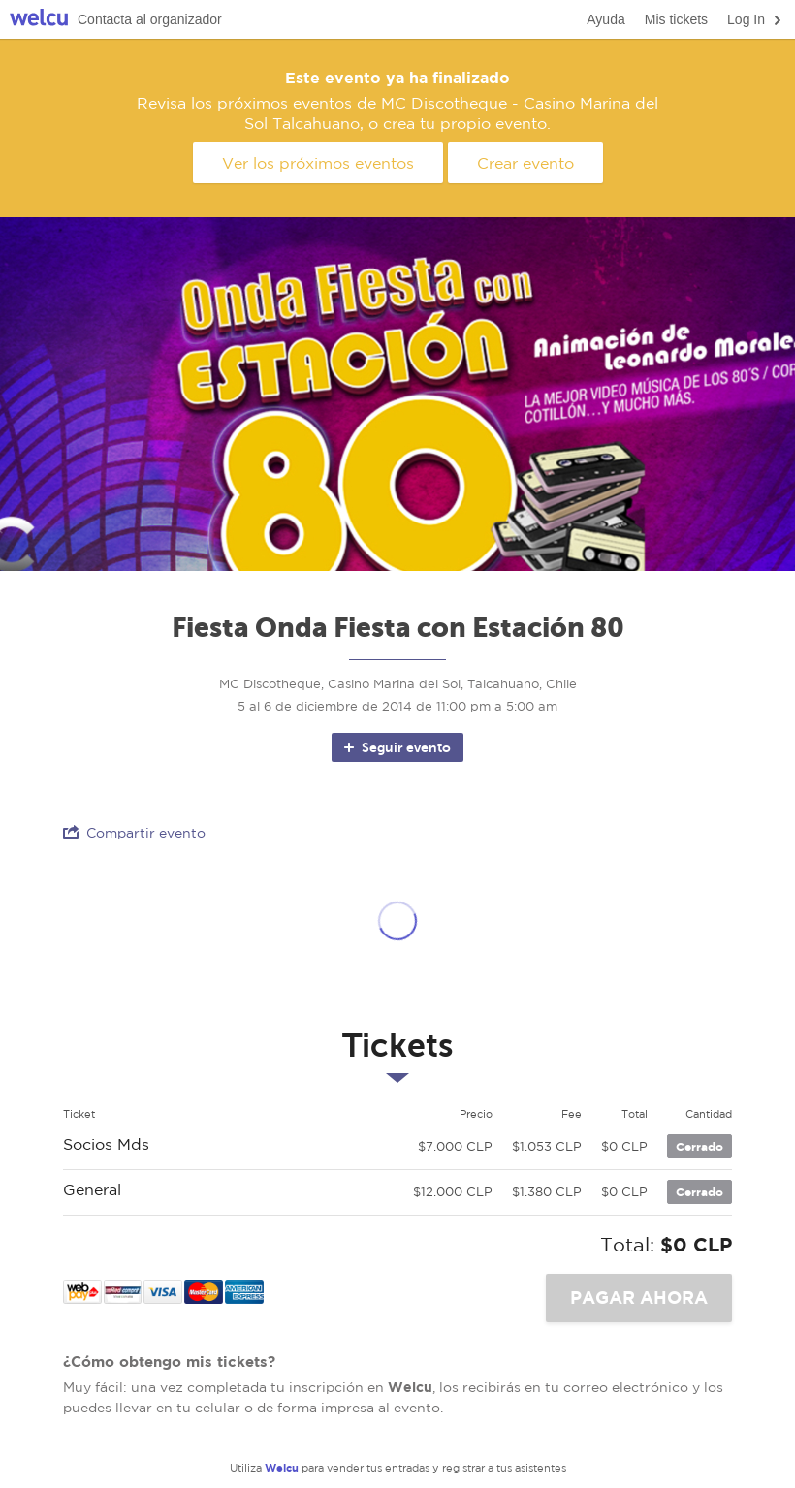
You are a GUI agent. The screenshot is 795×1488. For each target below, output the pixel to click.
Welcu (39, 20)
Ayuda (605, 19)
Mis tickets (676, 19)
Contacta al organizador (150, 19)
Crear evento (525, 163)
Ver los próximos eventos (318, 163)
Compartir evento (134, 832)
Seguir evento (396, 747)
